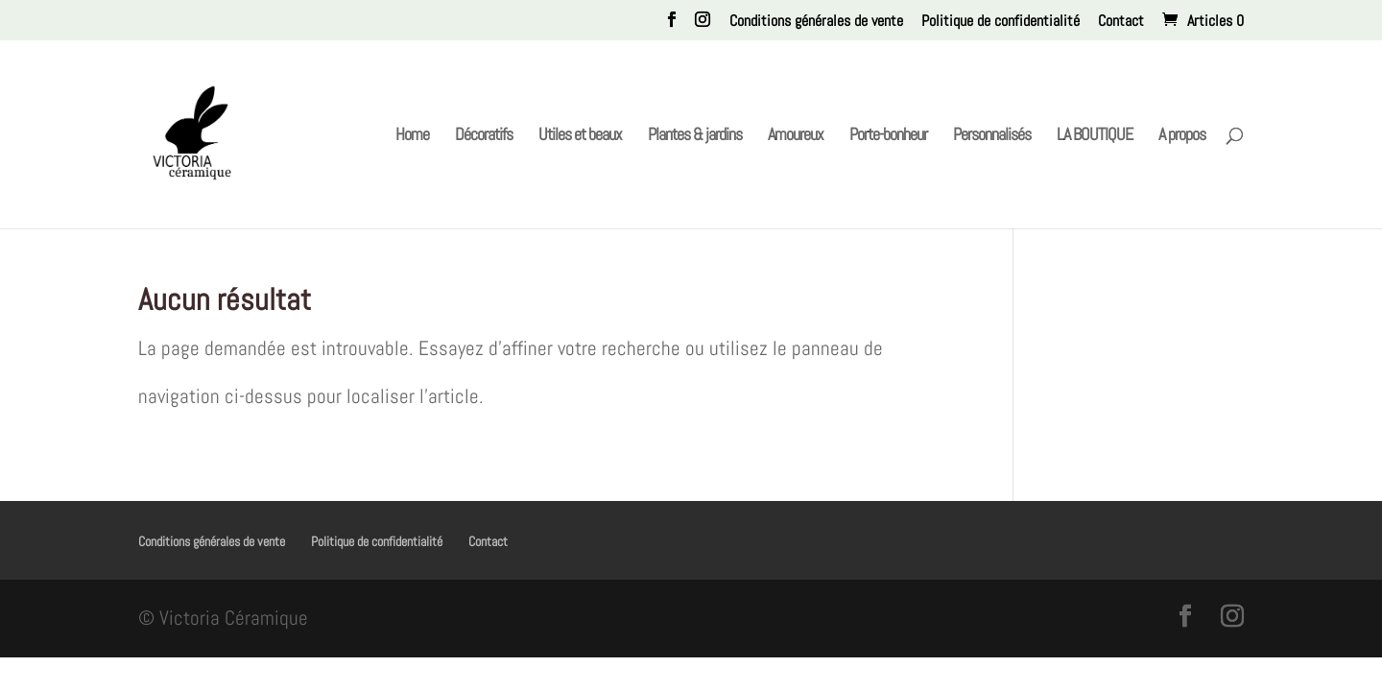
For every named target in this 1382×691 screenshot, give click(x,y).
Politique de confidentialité (1000, 22)
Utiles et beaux (580, 136)
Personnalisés (992, 136)
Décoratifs (483, 136)
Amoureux (795, 136)
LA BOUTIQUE (1094, 136)
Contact (1121, 22)
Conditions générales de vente (816, 22)
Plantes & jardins (695, 136)
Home (412, 136)
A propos (1181, 136)
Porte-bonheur (888, 136)
